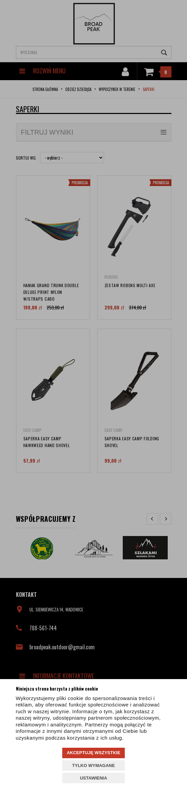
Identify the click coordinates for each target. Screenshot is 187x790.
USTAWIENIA (93, 778)
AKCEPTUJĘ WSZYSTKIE (93, 752)
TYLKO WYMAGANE (93, 765)
